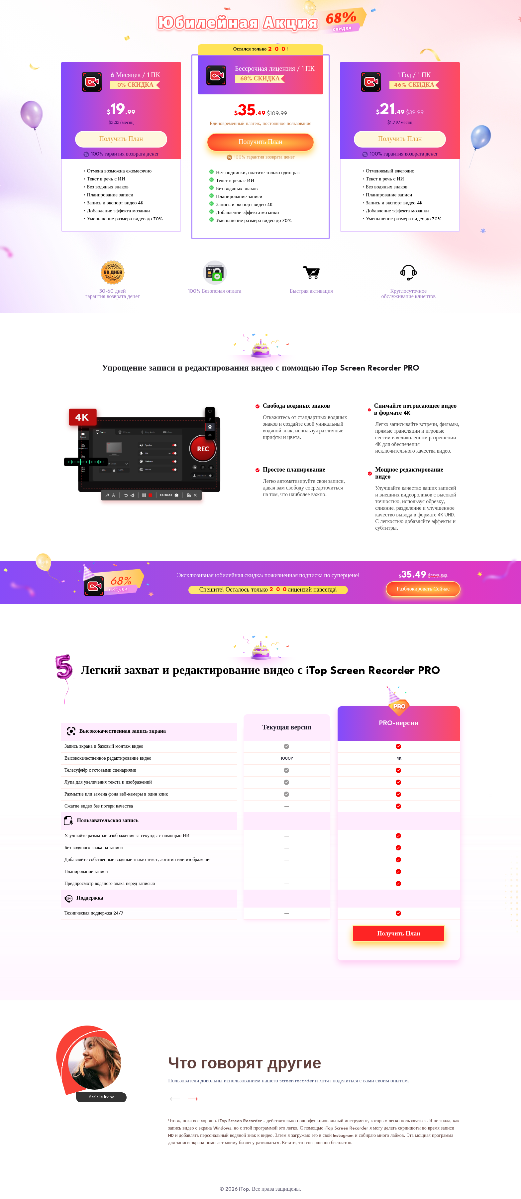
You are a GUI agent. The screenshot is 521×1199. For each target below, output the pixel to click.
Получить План (121, 139)
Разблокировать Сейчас (423, 589)
